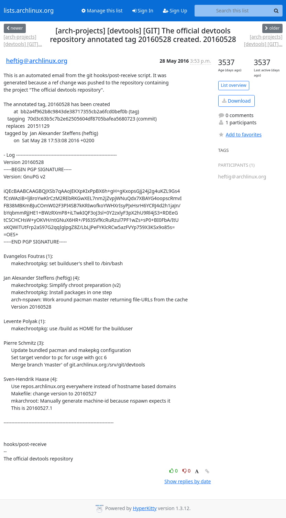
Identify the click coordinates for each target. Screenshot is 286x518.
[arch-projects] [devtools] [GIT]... (23, 40)
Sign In (142, 10)
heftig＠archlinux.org (37, 60)
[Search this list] (233, 11)
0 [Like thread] (174, 470)
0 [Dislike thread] (187, 470)
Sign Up (175, 10)
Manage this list (102, 10)
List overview (233, 85)
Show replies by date (187, 481)
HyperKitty (144, 508)
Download (236, 100)
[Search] (276, 11)
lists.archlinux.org (29, 11)
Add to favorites (240, 134)
